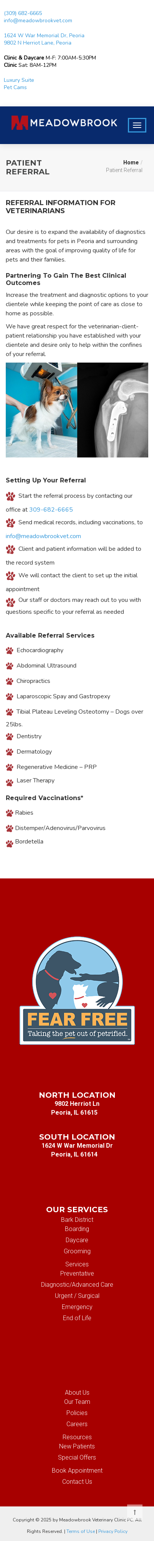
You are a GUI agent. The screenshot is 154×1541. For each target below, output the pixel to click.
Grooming (77, 1251)
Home (131, 162)
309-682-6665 (51, 509)
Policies (77, 1413)
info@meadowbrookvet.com (38, 20)
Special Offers (77, 1457)
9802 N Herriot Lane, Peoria (37, 42)
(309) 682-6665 (23, 13)
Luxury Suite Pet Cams (19, 83)
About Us (77, 1392)
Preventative (77, 1273)
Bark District (77, 1219)
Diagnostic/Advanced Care (77, 1284)
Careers (77, 1424)
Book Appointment (77, 1470)
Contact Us (77, 1481)
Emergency (77, 1307)
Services (77, 1264)
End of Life (77, 1318)
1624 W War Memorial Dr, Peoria (44, 35)
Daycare (77, 1240)
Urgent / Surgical (77, 1295)
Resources (77, 1437)
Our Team (77, 1401)
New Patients (77, 1446)
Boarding (77, 1229)
